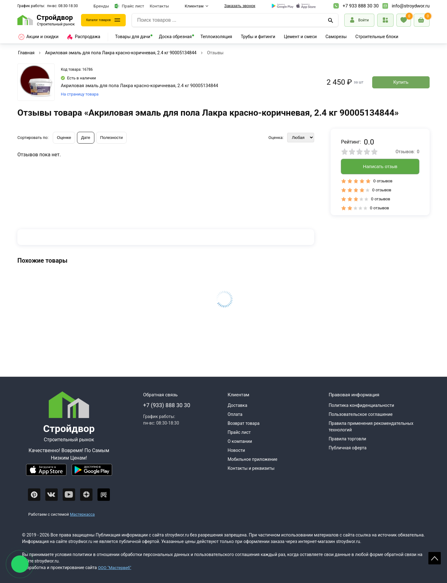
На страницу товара (79, 94)
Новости (236, 450)
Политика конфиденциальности (361, 405)
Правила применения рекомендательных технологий (371, 426)
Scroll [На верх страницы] (434, 558)
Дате (85, 137)
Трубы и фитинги (258, 36)
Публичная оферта (348, 447)
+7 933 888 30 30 (361, 6)
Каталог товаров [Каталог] (103, 20)
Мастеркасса (82, 514)
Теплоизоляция (216, 36)
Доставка (237, 405)
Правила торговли (347, 438)
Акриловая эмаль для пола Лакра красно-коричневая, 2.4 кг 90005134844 (120, 52)
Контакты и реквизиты (251, 468)
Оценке (64, 137)
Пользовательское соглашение (361, 414)
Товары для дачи (132, 36)
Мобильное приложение (252, 459)
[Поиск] (331, 20)
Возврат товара (244, 423)
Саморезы (335, 36)
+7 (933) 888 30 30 (166, 405)
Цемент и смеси (300, 36)
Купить (401, 82)
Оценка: (276, 137)
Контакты (159, 5)
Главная (26, 52)
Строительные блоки (376, 36)
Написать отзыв (380, 166)
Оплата (235, 414)
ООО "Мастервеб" (115, 567)
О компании (240, 441)
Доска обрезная (175, 36)
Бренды (101, 5)
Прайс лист (129, 6)
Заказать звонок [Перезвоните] (239, 5)
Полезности (111, 137)
